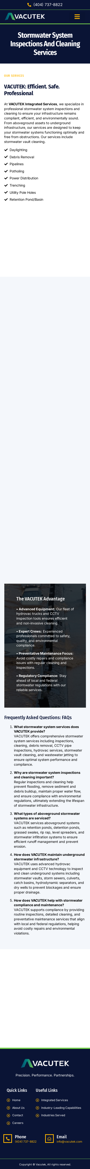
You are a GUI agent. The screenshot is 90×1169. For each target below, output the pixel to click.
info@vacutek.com (69, 1141)
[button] (77, 16)
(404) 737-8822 (25, 1141)
